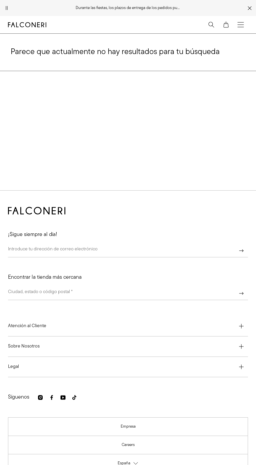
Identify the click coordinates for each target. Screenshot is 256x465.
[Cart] (226, 24)
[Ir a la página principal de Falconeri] (27, 24)
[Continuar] (241, 250)
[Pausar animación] (7, 8)
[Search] (211, 24)
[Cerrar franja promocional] (249, 8)
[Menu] (240, 24)
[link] (40, 397)
